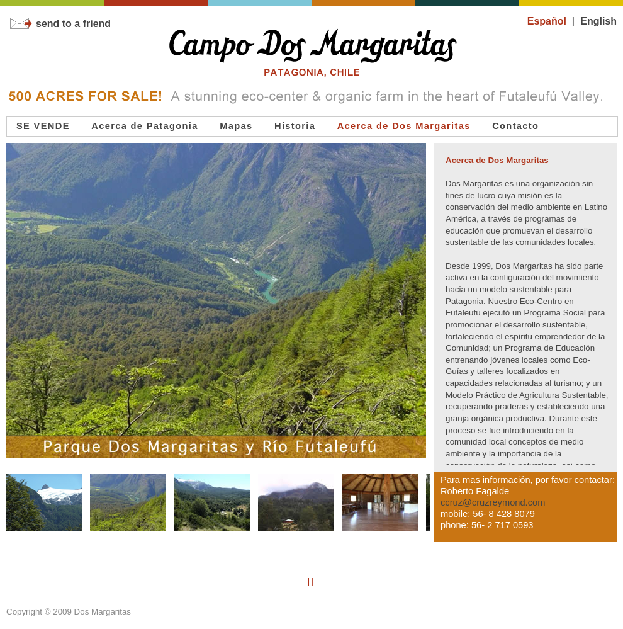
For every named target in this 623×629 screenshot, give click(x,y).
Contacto (515, 126)
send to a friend (60, 23)
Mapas (236, 126)
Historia (294, 126)
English (598, 21)
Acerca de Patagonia (144, 126)
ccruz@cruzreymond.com (493, 502)
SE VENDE (43, 126)
